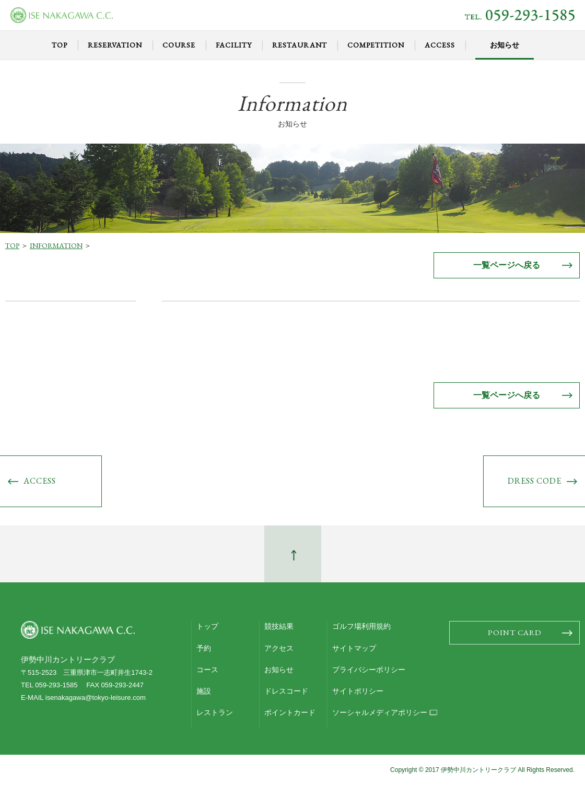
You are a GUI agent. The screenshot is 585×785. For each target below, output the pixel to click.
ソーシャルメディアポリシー (379, 712)
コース (207, 669)
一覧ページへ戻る (506, 265)
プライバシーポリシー (368, 669)
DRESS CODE (534, 480)
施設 (203, 691)
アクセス (279, 648)
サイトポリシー (357, 691)
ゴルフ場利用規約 (361, 626)
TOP (12, 245)
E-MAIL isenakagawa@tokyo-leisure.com (83, 697)
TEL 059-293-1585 (49, 685)
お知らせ (279, 669)
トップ (207, 626)
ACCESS (40, 480)
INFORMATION (56, 245)
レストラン (214, 712)
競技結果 (279, 626)
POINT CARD (515, 632)
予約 (203, 648)
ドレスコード (286, 691)
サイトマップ (354, 648)
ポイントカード (289, 712)
